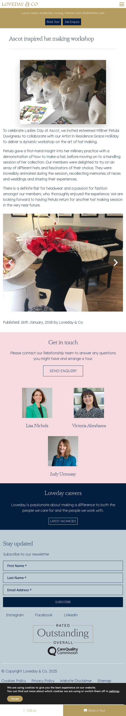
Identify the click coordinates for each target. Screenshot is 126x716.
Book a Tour (94, 710)
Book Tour (53, 22)
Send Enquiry (63, 371)
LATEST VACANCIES (63, 521)
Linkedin (71, 615)
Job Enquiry (71, 22)
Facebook (43, 615)
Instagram (15, 615)
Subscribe (63, 602)
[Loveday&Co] (20, 4)
